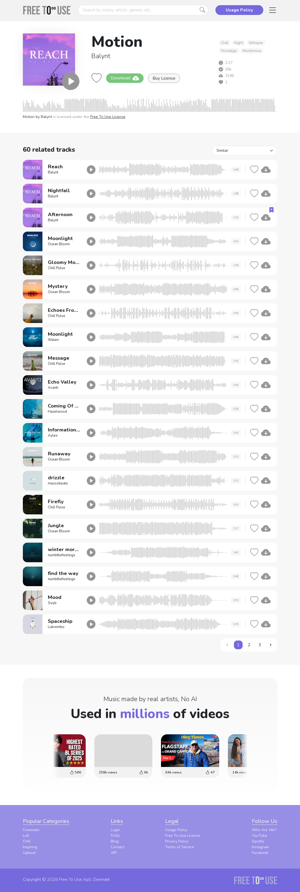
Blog (115, 841)
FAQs (115, 835)
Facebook (260, 852)
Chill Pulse (56, 268)
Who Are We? (264, 829)
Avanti (53, 387)
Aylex (53, 435)
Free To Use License (107, 116)
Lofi (26, 835)
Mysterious (252, 50)
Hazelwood (57, 411)
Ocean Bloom (59, 244)
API (113, 852)
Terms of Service (179, 847)
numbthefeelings (61, 555)
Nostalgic (229, 50)
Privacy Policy (176, 841)
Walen (53, 339)
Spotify (258, 841)
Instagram (260, 847)
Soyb (52, 603)
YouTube (259, 835)
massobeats (58, 483)
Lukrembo (56, 626)
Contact (117, 847)
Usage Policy (176, 829)
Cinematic (31, 829)
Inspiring (30, 847)
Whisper (256, 42)
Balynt (100, 56)
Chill (224, 42)
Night (238, 42)
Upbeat (29, 852)
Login (115, 829)
